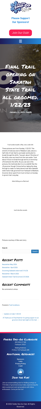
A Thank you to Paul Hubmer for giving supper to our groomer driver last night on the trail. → (21, 319)
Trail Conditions (14, 305)
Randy (29, 112)
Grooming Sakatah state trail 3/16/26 (15, 271)
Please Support (20, 18)
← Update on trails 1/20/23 (11, 314)
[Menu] (20, 41)
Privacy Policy (20, 364)
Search (4, 248)
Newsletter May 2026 (9, 264)
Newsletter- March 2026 (10, 274)
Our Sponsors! (20, 22)
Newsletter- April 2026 (10, 267)
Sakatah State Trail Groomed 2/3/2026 (15, 277)
